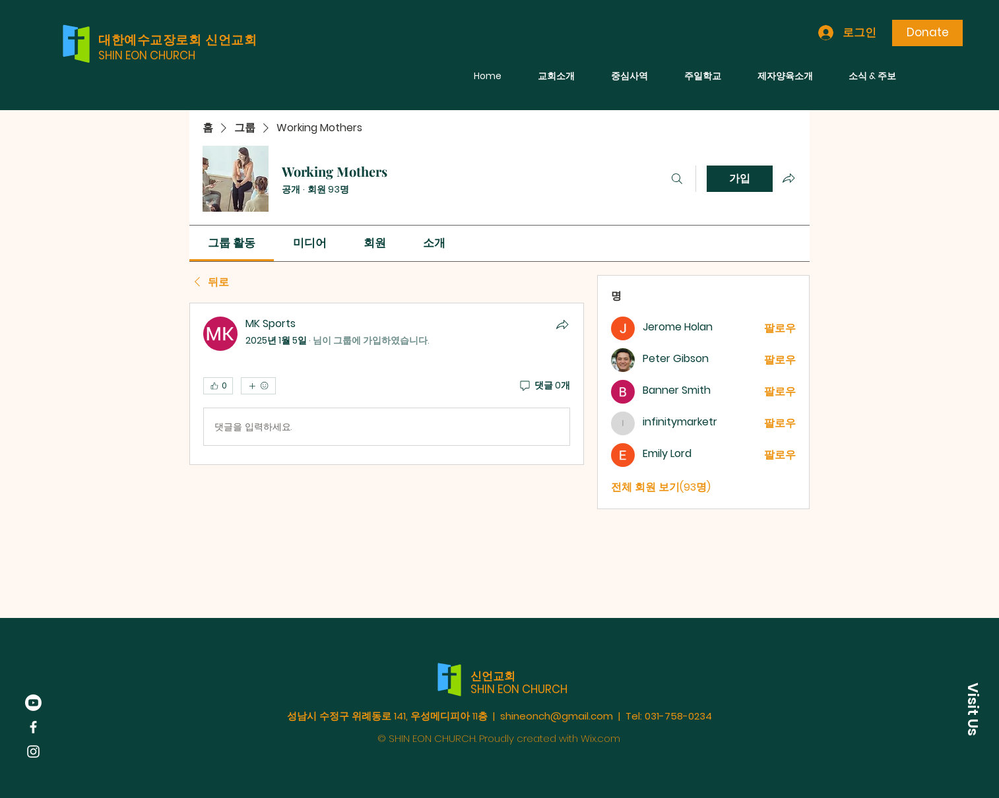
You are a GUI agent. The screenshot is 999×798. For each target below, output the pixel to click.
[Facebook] (33, 727)
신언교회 (492, 676)
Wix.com (600, 738)
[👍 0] (218, 385)
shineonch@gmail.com (556, 716)
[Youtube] (33, 702)
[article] (386, 384)
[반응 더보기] (258, 385)
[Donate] (927, 33)
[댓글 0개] (544, 385)
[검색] (677, 179)
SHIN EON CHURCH (146, 55)
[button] (972, 709)
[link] (231, 243)
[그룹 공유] (788, 178)
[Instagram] (33, 751)
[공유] (562, 324)
